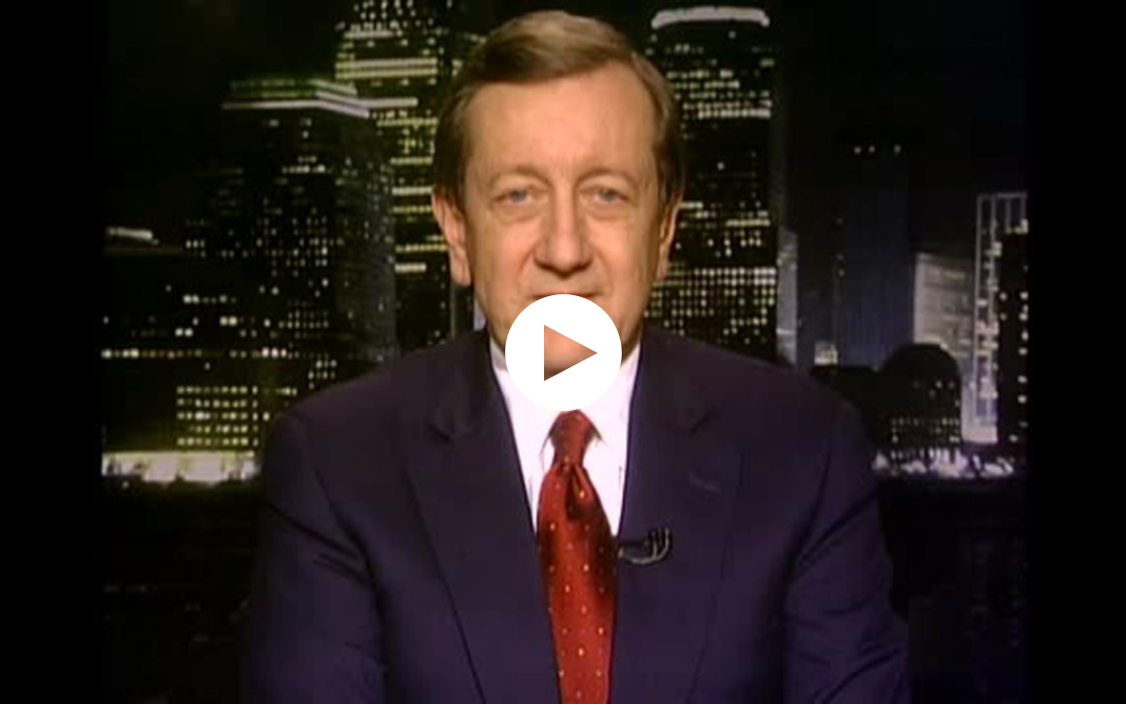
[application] (563, 352)
